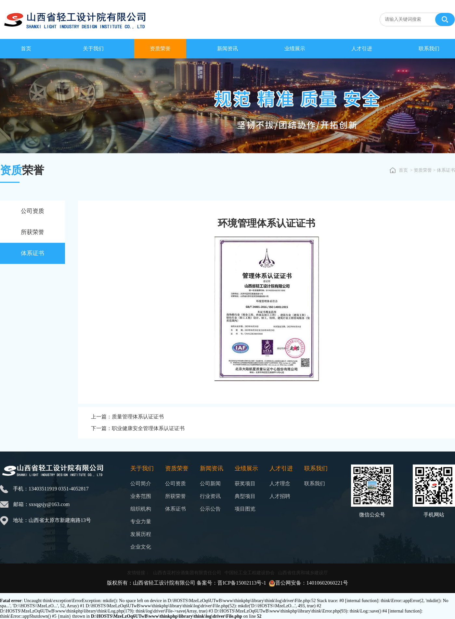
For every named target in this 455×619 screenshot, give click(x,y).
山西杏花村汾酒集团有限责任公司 (187, 572)
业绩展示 (294, 48)
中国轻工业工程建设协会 (250, 572)
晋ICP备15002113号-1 (241, 583)
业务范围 (140, 496)
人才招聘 (279, 496)
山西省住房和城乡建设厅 (303, 572)
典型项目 (245, 496)
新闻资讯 (227, 48)
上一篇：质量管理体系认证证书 (127, 416)
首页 (26, 48)
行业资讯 (210, 496)
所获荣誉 (32, 232)
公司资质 (32, 211)
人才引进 (361, 48)
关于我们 (93, 48)
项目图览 (245, 509)
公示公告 (210, 509)
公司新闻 (210, 483)
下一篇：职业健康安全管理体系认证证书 (138, 428)
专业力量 (140, 521)
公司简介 (140, 483)
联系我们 (429, 48)
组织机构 (140, 509)
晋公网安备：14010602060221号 (311, 583)
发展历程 (140, 534)
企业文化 (140, 547)
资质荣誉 (160, 48)
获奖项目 (245, 483)
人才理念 (279, 483)
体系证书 (32, 253)
